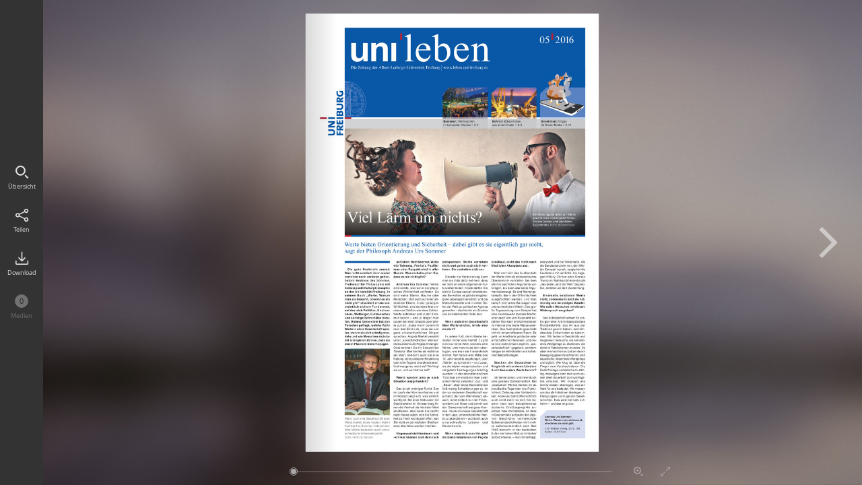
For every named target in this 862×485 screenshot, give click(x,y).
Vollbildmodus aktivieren (665, 471)
